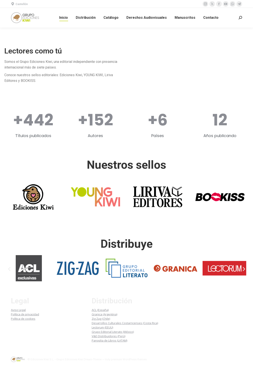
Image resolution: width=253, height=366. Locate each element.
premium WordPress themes (129, 359)
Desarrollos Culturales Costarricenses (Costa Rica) (125, 323)
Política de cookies (23, 319)
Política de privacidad (25, 314)
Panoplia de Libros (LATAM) (109, 340)
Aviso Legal (18, 310)
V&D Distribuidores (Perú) (108, 336)
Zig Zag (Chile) (101, 319)
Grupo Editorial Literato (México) (113, 332)
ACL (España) (100, 310)
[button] (9, 269)
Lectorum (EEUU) (102, 327)
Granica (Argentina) (104, 314)
